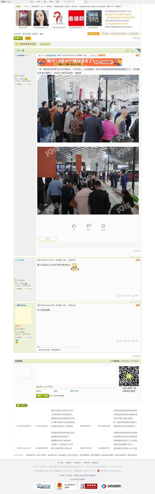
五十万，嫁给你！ (47, 6)
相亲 (38, 2)
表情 (40, 386)
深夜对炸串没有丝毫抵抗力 (124, 426)
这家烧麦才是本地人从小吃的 (125, 448)
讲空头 (35, 34)
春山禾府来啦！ (93, 27)
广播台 (22, 405)
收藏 (136, 296)
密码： (56, 391)
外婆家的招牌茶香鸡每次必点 (63, 433)
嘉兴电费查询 (84, 455)
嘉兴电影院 (62, 455)
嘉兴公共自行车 (73, 455)
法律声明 (86, 463)
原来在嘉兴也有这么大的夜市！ (118, 21)
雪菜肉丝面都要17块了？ (123, 444)
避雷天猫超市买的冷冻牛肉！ (63, 410)
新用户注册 (74, 391)
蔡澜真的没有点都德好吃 (61, 440)
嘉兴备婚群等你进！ (76, 27)
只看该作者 (72, 260)
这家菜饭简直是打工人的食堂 (125, 440)
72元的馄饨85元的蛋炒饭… (62, 414)
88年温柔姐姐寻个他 (41, 27)
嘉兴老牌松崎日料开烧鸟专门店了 (118, 11)
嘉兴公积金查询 (120, 455)
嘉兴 (8, 2)
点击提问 (92, 475)
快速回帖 (137, 251)
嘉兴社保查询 (132, 455)
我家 (57, 2)
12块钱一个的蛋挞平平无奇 (62, 444)
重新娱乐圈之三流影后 (62, 6)
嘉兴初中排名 (52, 455)
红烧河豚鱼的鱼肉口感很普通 (125, 437)
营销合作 (77, 463)
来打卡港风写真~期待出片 (61, 448)
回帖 (128, 296)
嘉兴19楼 (26, 34)
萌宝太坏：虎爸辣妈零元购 (80, 6)
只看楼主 (101, 55)
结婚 (44, 2)
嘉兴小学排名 (41, 455)
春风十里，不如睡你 (114, 6)
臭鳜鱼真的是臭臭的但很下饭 (63, 418)
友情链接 (95, 463)
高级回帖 (116, 361)
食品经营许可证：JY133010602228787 (109, 467)
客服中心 (69, 463)
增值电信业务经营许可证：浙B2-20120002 (81, 467)
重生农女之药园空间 (98, 6)
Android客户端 (51, 55)
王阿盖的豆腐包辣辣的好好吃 (125, 410)
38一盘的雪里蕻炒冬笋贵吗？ (125, 422)
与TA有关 (49, 386)
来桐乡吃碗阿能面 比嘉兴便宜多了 (119, 27)
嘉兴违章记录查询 (107, 455)
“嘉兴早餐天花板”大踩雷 (123, 418)
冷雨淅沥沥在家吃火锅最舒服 (125, 414)
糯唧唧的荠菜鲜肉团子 (60, 437)
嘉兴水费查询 (95, 455)
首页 (31, 2)
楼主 (138, 55)
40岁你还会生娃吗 (58, 27)
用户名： (39, 391)
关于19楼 (60, 463)
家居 (51, 2)
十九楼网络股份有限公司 (55, 467)
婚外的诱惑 (35, 6)
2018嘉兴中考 (31, 455)
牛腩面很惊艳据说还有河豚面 (125, 433)
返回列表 (137, 38)
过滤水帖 (92, 55)
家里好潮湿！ (23, 27)
